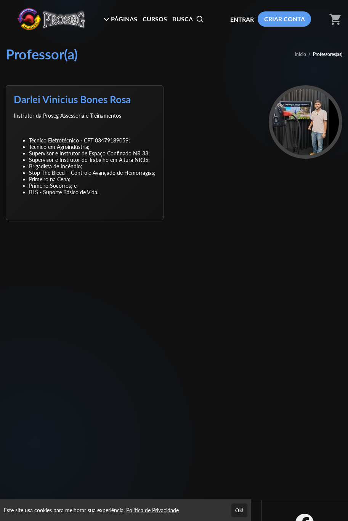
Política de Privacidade (152, 510)
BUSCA (188, 19)
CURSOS (155, 18)
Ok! (239, 510)
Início (300, 54)
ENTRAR (242, 19)
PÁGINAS (120, 18)
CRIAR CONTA (284, 18)
